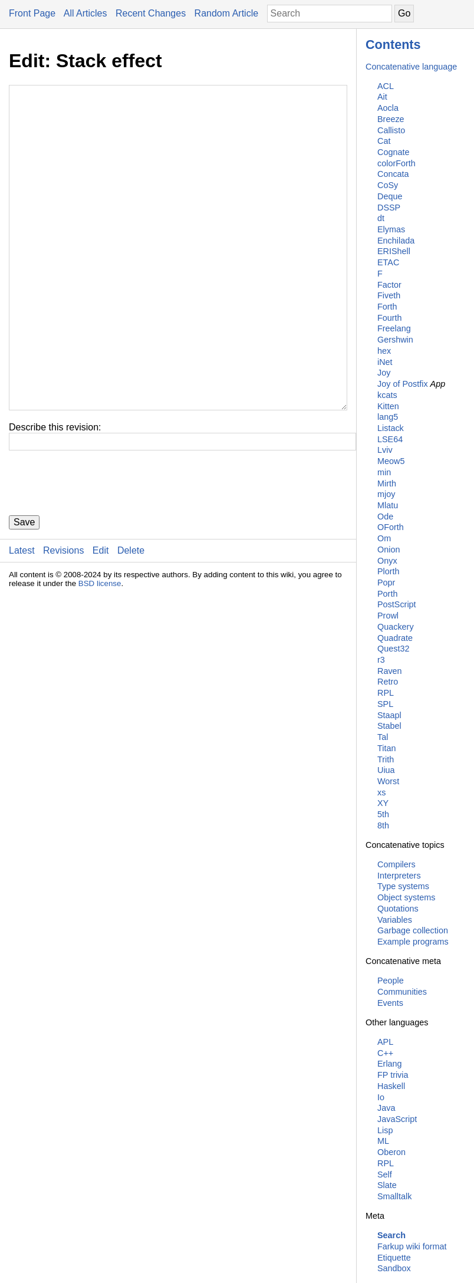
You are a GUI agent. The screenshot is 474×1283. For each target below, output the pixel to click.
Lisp (385, 1130)
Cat (383, 141)
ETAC (388, 262)
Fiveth (388, 295)
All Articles (85, 13)
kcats (387, 395)
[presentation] (98, 554)
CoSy (387, 185)
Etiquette (394, 1257)
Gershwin (395, 339)
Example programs (413, 941)
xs (381, 792)
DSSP (388, 207)
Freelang (394, 328)
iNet (385, 362)
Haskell (391, 1086)
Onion (388, 549)
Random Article (227, 13)
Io (380, 1097)
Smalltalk (394, 1196)
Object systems (406, 897)
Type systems (403, 886)
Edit (101, 621)
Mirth (386, 483)
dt (380, 218)
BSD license (99, 654)
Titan (386, 748)
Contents (393, 44)
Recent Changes (151, 13)
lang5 (387, 417)
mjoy (386, 494)
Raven (389, 671)
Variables (394, 920)
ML (383, 1141)
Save (24, 593)
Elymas (391, 229)
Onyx (387, 560)
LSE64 (390, 439)
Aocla (388, 108)
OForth (390, 527)
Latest (22, 621)
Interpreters (399, 875)
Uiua (386, 770)
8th (383, 825)
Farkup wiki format (412, 1246)
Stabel (389, 726)
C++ (385, 1053)
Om (384, 538)
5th (383, 814)
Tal (382, 737)
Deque (389, 196)
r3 (381, 659)
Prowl (388, 615)
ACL (385, 86)
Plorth (388, 571)
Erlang (389, 1063)
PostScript (396, 604)
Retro (387, 681)
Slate (387, 1185)
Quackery (395, 626)
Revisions (63, 621)
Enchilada (395, 240)
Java (386, 1108)
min (384, 472)
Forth (387, 306)
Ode (385, 516)
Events (390, 1003)
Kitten (388, 406)
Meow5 (390, 461)
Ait (382, 96)
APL (385, 1042)
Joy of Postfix (402, 384)
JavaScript (397, 1119)
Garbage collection (412, 930)
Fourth (389, 318)
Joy (383, 372)
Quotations (398, 908)
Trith (385, 759)
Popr (386, 582)
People (390, 980)
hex (384, 351)
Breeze (390, 119)
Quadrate (395, 638)
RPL (385, 693)
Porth (387, 593)
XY (383, 803)
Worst (388, 781)
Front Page (32, 13)
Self (384, 1174)
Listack (390, 428)
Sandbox (394, 1268)
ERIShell (393, 251)
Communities (402, 991)
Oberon (391, 1152)
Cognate (393, 152)
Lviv (385, 450)
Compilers (396, 864)
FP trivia (393, 1075)
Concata (393, 174)
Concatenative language (411, 66)
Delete (130, 621)
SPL (385, 704)
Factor (389, 285)
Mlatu (387, 505)
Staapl (389, 715)
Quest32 (393, 648)
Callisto (391, 130)
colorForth (396, 163)
